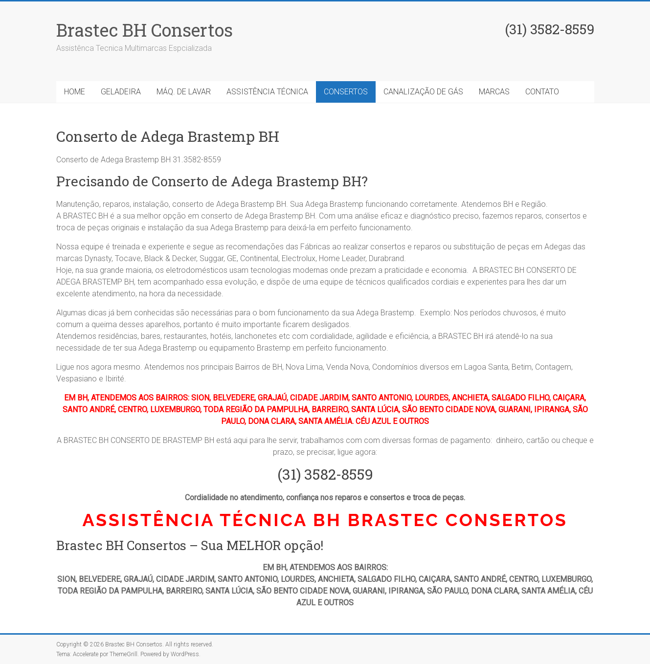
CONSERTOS (346, 91)
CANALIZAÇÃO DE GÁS (423, 91)
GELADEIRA (121, 91)
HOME (74, 91)
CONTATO (542, 91)
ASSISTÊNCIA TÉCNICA (267, 91)
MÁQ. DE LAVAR (184, 91)
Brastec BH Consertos (144, 30)
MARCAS (494, 91)
